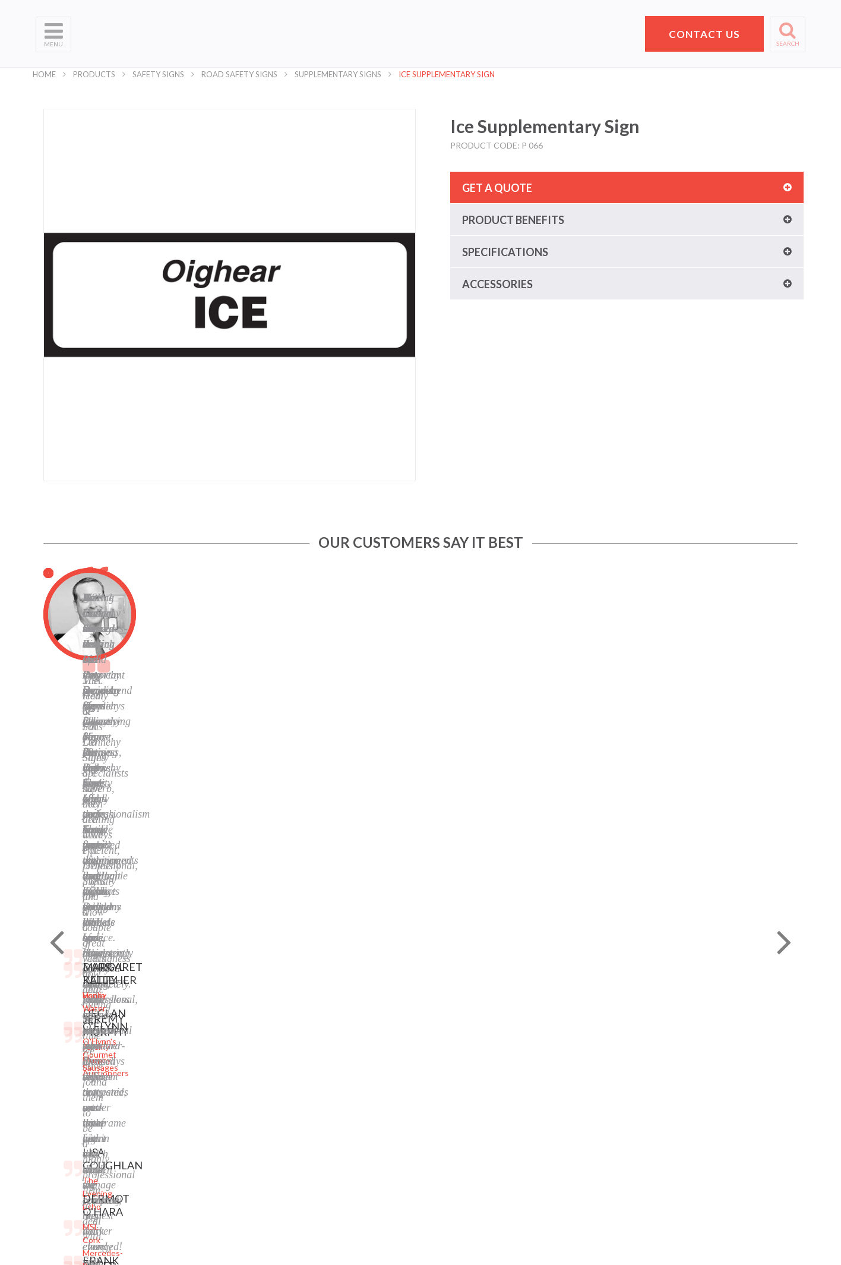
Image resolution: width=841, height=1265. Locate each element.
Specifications (505, 251)
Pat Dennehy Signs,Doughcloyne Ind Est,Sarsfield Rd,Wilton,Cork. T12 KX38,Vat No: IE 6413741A (675, 1061)
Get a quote (497, 187)
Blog (304, 1085)
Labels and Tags (195, 1085)
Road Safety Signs (239, 74)
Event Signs (188, 1159)
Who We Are (60, 1041)
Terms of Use (321, 1056)
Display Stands (193, 1100)
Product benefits (513, 219)
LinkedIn (312, 1115)
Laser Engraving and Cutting (218, 1041)
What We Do (60, 1056)
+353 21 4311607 (670, 1123)
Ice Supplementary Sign (447, 74)
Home (44, 74)
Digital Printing (193, 1026)
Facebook (314, 1100)
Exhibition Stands (198, 1174)
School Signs (59, 1130)
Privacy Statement (330, 1041)
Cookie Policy (321, 1070)
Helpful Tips (58, 1085)
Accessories (497, 284)
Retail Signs (187, 1189)
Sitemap (311, 1026)
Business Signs (194, 1056)
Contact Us (57, 1100)
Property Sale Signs (202, 1130)
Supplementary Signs (338, 74)
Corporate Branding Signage (218, 1145)
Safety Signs (158, 74)
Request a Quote (68, 1115)
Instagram (315, 1130)
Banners (181, 1070)
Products (94, 74)
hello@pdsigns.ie (670, 1137)
